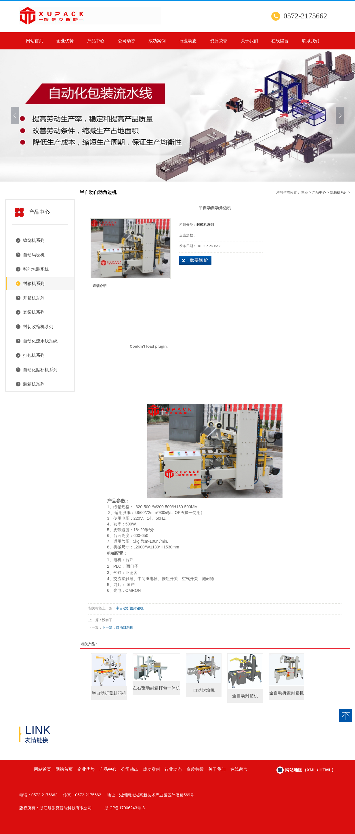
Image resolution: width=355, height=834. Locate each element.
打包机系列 (34, 355)
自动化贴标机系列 (40, 369)
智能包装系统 (36, 269)
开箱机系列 (34, 297)
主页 (304, 192)
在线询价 (195, 260)
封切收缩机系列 (38, 326)
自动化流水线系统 (40, 340)
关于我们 (249, 40)
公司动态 (126, 40)
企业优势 (65, 40)
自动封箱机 (124, 627)
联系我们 (310, 40)
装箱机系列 (34, 384)
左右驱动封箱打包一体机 (156, 687)
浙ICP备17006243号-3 (124, 808)
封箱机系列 (34, 283)
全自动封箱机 (245, 695)
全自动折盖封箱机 (286, 692)
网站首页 (34, 40)
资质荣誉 (218, 40)
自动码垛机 (34, 254)
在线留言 (280, 40)
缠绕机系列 (34, 240)
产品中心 (95, 40)
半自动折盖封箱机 (130, 608)
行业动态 (187, 40)
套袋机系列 (34, 312)
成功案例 (157, 40)
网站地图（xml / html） (310, 769)
